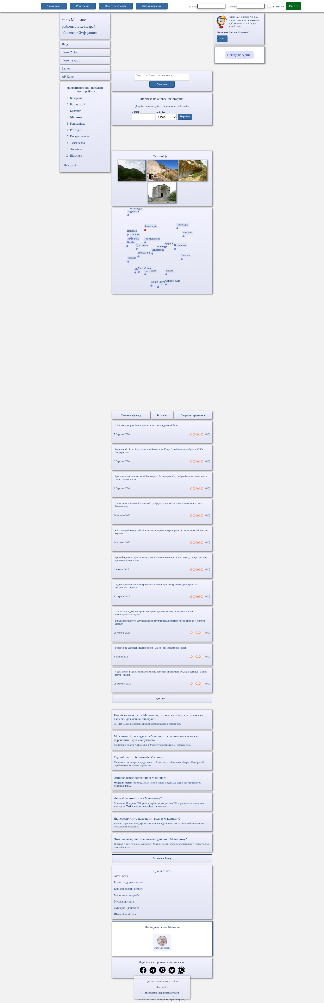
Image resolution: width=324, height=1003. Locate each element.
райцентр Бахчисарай (78, 26)
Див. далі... (162, 987)
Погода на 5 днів (238, 55)
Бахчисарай (77, 104)
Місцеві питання (124, 902)
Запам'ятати (276, 6)
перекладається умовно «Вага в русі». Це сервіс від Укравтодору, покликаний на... (162, 782)
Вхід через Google (115, 5)
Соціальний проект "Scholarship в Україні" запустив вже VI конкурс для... (162, 742)
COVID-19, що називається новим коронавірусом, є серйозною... (162, 721)
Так (222, 39)
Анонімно (162, 85)
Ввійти (293, 6)
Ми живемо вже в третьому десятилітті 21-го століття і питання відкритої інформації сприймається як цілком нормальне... (162, 762)
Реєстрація (82, 5)
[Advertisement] (162, 42)
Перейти (185, 118)
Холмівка (76, 149)
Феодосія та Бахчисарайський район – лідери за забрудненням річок (151, 649)
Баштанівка (77, 123)
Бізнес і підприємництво (129, 883)
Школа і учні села (125, 915)
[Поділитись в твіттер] (172, 972)
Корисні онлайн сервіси (128, 890)
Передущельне (79, 136)
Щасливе (76, 155)
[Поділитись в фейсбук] (143, 971)
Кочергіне (76, 98)
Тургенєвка (77, 142)
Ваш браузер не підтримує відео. (162, 139)
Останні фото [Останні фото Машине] (162, 157)
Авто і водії (121, 877)
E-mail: (207, 6)
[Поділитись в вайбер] (162, 972)
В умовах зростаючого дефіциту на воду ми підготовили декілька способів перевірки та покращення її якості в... (162, 823)
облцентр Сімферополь (80, 33)
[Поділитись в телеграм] (153, 972)
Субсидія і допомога (126, 909)
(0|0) (207, 435)
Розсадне (76, 130)
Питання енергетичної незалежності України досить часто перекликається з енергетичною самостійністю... (162, 844)
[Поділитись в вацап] (181, 972)
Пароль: (246, 6)
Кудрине (75, 110)
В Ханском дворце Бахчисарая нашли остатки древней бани (146, 426)
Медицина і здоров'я (126, 896)
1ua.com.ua (53, 5)
